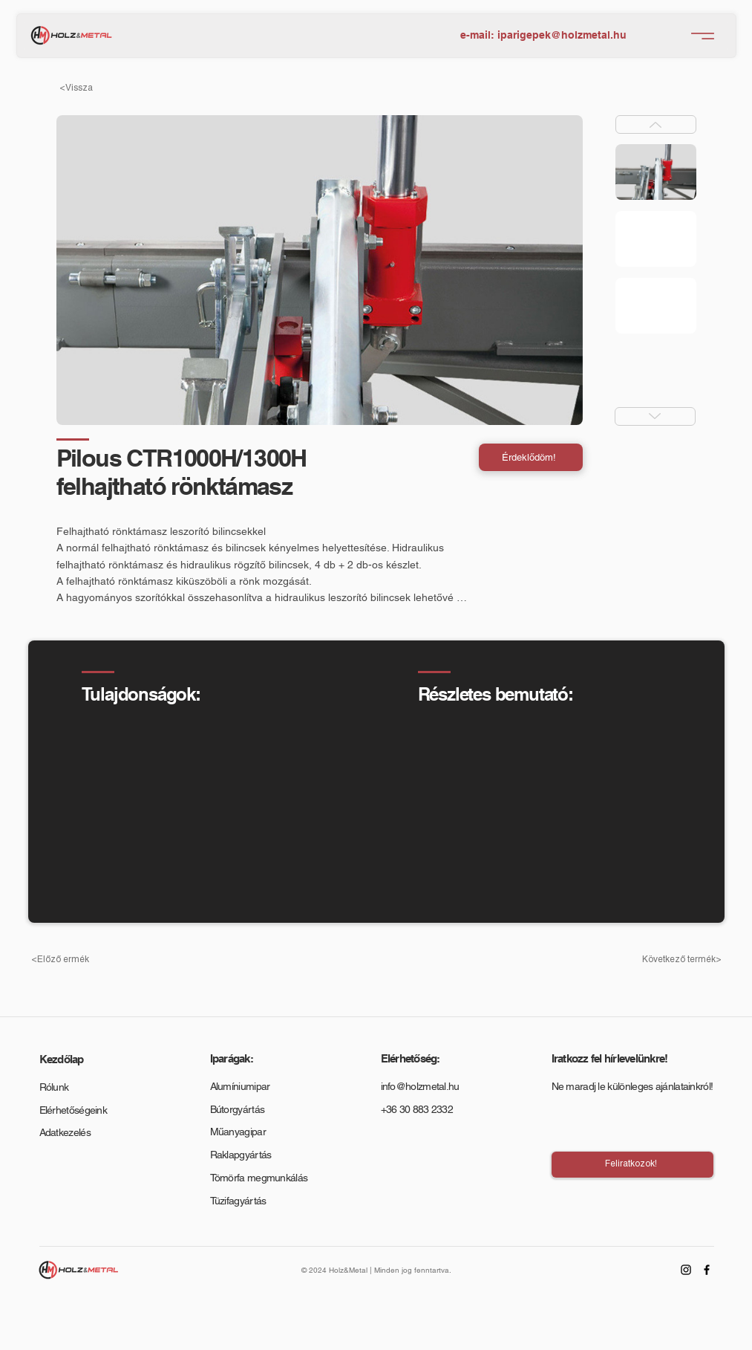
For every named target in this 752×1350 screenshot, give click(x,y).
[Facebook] (706, 1269)
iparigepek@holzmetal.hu (562, 35)
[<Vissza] (101, 88)
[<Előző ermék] (72, 959)
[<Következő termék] (680, 959)
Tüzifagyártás (238, 1201)
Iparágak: (231, 1058)
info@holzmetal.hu (420, 1086)
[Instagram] (686, 1269)
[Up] (655, 124)
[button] (531, 457)
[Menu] (703, 35)
